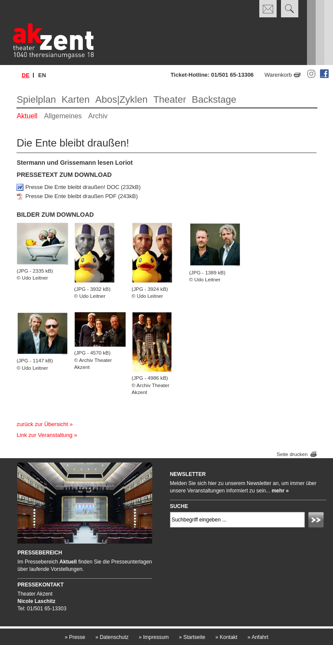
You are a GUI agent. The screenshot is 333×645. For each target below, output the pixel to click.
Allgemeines (63, 116)
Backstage (214, 99)
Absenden (317, 521)
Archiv (98, 116)
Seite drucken (292, 454)
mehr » (279, 491)
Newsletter (188, 474)
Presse (75, 637)
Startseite (192, 637)
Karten (76, 99)
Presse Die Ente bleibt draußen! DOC (72, 187)
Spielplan (36, 99)
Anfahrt (258, 637)
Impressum (154, 637)
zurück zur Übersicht (42, 424)
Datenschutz (112, 637)
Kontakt (226, 637)
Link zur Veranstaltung (44, 435)
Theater (169, 99)
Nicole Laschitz (36, 601)
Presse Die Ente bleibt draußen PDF (70, 196)
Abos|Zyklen (121, 99)
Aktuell (26, 116)
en (42, 75)
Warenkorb (278, 75)
